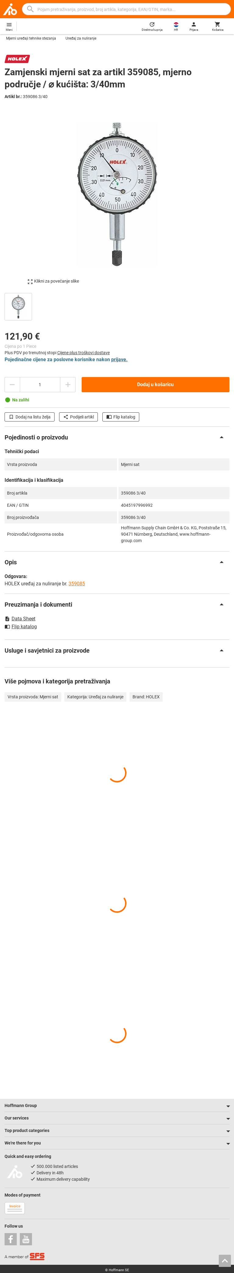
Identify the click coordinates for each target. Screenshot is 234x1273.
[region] (117, 305)
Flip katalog (120, 417)
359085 (77, 584)
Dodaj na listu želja (30, 417)
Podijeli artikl (78, 417)
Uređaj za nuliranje (81, 38)
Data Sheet (20, 619)
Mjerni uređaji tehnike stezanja (31, 38)
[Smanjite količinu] (12, 384)
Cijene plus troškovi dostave (83, 352)
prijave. (119, 359)
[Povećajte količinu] (68, 384)
